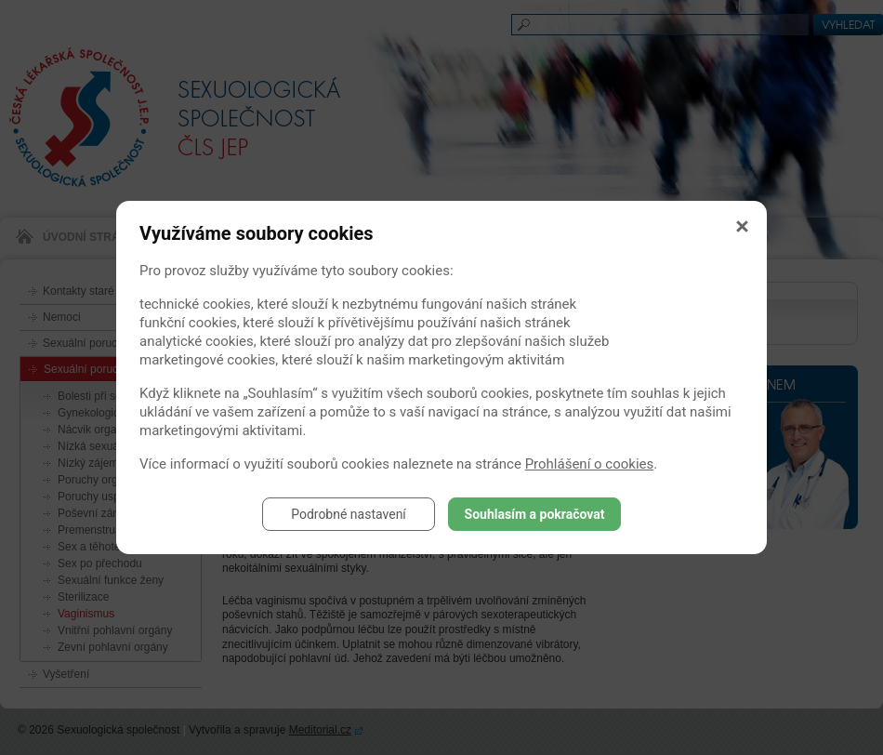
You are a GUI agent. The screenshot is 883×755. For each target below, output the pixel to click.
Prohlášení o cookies (589, 464)
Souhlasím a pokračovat (535, 514)
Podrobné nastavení (348, 514)
